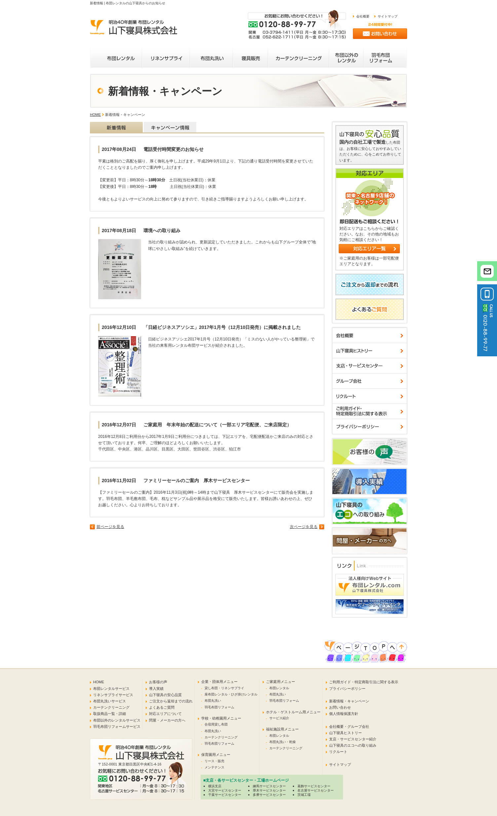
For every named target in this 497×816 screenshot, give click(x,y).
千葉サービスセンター (224, 795)
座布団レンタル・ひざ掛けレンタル (231, 694)
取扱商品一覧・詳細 (109, 714)
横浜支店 (214, 786)
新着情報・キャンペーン (349, 701)
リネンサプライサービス (113, 695)
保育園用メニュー (215, 755)
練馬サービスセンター (269, 786)
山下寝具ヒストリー (345, 733)
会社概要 (362, 16)
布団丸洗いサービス (109, 701)
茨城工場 (304, 795)
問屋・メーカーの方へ (167, 720)
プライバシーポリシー (347, 689)
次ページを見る (304, 526)
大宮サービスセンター (224, 790)
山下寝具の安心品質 (165, 695)
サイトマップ (388, 16)
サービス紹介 (279, 718)
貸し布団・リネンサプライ (224, 688)
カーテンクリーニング (111, 707)
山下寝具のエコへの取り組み (352, 745)
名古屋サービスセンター (315, 790)
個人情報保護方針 (343, 714)
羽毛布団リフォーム (219, 707)
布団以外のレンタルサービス (116, 720)
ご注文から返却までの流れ (171, 701)
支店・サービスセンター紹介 (352, 739)
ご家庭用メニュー (280, 682)
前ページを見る (110, 526)
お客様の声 (158, 682)
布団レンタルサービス (111, 689)
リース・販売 (214, 761)
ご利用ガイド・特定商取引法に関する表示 (363, 682)
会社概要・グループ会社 (349, 726)
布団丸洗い (213, 700)
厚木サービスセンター (269, 790)
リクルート (338, 752)
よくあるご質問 (161, 707)
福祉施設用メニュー (282, 729)
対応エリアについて (165, 714)
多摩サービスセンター (269, 795)
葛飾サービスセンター (313, 786)
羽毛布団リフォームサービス (116, 726)
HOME (95, 115)
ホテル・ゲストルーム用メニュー (293, 712)
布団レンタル (279, 688)
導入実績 (156, 689)
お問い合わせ (340, 707)
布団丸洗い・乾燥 (282, 742)
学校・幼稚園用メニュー (221, 718)
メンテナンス (214, 767)
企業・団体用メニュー (219, 682)
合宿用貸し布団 (216, 724)
